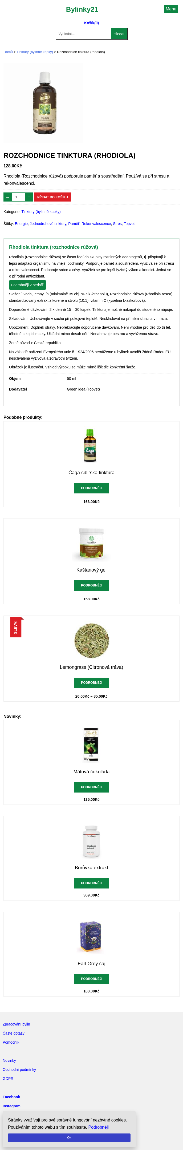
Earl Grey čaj (91, 963)
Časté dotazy (14, 1033)
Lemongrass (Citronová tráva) (91, 667)
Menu (171, 9)
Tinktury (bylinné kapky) (35, 52)
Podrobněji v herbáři (27, 285)
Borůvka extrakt (91, 867)
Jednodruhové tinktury (48, 224)
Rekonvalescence (96, 224)
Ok (69, 1138)
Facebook (11, 1097)
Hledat (119, 34)
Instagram (12, 1106)
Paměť (73, 224)
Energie (21, 224)
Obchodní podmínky (19, 1069)
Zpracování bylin (16, 1024)
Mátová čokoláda (91, 771)
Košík (89, 23)
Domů (8, 52)
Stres (117, 224)
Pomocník (11, 1042)
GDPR (8, 1078)
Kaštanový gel (91, 570)
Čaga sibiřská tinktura (91, 472)
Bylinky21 (82, 9)
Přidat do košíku (52, 197)
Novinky (9, 1060)
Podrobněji (91, 488)
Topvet (129, 224)
